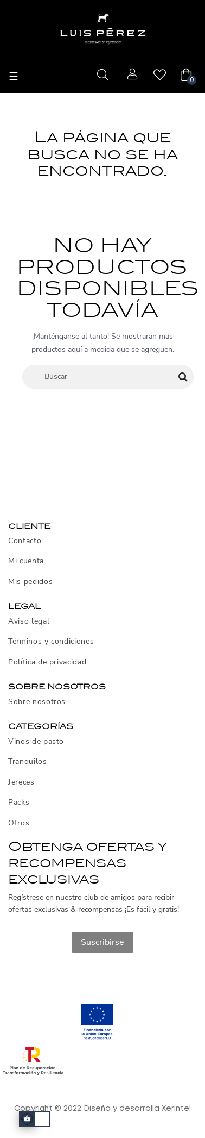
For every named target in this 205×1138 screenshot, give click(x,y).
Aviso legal (28, 621)
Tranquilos (27, 762)
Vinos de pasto (36, 742)
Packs (18, 802)
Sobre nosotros (37, 702)
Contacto (24, 541)
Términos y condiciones (51, 641)
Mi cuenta (26, 561)
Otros (18, 823)
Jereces (21, 782)
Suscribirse (102, 942)
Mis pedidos (30, 582)
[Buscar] (108, 377)
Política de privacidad (47, 662)
